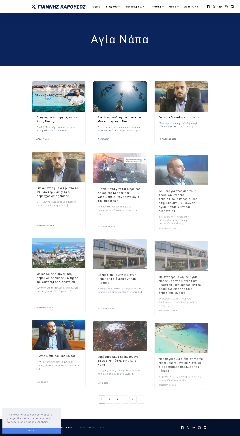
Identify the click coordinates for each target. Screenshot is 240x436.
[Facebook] (208, 6)
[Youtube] (220, 6)
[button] (50, 422)
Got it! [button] (32, 430)
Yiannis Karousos (67, 427)
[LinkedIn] (232, 6)
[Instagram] (226, 6)
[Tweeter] (214, 6)
